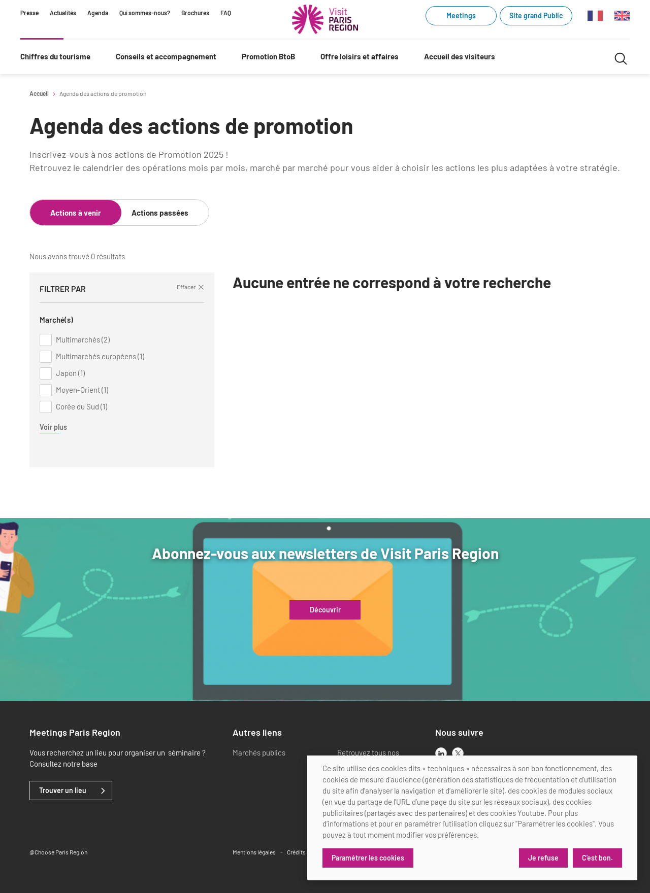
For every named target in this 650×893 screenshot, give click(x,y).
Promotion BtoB (268, 56)
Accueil (39, 93)
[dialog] (472, 817)
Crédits (296, 851)
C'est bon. (597, 857)
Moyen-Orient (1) (82, 389)
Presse (29, 12)
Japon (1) (70, 372)
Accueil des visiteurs (459, 56)
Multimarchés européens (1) (100, 356)
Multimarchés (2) (83, 339)
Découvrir (325, 609)
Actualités (63, 12)
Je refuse (543, 857)
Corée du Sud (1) (81, 406)
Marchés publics (259, 752)
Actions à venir (75, 212)
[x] (458, 753)
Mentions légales (254, 851)
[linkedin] (441, 753)
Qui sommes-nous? (144, 12)
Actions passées (160, 212)
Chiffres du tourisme (55, 56)
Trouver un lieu (62, 790)
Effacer (190, 286)
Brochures (195, 12)
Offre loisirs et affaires (359, 56)
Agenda (97, 12)
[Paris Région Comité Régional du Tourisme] (325, 19)
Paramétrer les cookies (368, 857)
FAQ (225, 12)
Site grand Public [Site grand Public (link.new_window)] (536, 15)
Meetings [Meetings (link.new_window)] (461, 15)
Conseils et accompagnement (166, 56)
